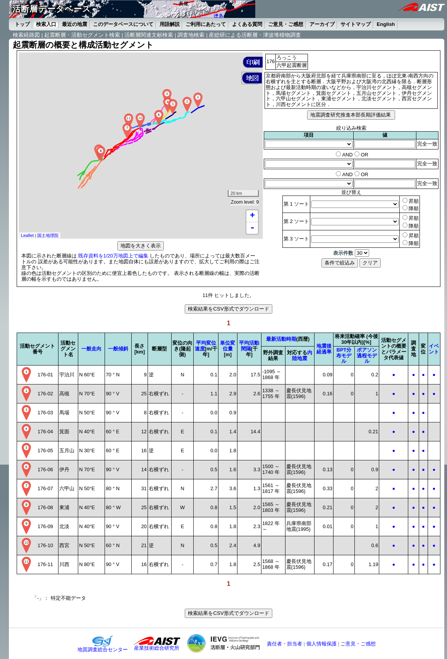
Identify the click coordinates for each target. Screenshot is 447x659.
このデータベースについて (123, 24)
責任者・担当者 (284, 644)
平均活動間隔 (249, 346)
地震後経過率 (324, 349)
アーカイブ (322, 24)
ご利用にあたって (206, 24)
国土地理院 (47, 235)
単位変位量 (227, 346)
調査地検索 (191, 35)
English (386, 24)
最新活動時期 (281, 339)
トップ (22, 24)
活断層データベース (51, 8)
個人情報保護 (321, 644)
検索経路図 (26, 35)
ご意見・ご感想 (285, 24)
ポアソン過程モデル (367, 355)
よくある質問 (247, 24)
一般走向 (91, 349)
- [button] (252, 228)
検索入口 (46, 24)
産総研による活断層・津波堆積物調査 (255, 35)
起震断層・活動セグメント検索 (82, 35)
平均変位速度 (205, 346)
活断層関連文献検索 (148, 35)
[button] (253, 62)
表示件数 (343, 253)
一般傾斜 (118, 349)
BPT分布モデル (343, 355)
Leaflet (27, 235)
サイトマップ (355, 24)
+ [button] (252, 216)
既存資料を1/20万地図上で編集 (113, 256)
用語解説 (170, 24)
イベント (434, 349)
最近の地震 (74, 24)
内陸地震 (302, 355)
